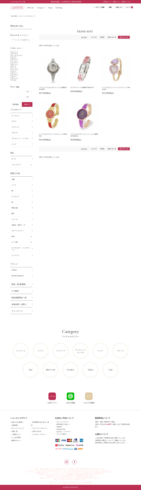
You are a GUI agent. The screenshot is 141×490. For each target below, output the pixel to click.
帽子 (13, 213)
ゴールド (14, 54)
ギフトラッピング (18, 428)
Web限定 (15, 291)
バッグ (14, 185)
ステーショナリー (18, 231)
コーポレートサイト (39, 434)
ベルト (20, 16)
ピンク (13, 66)
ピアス (14, 121)
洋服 (13, 179)
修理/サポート (16, 440)
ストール (15, 219)
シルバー (14, 52)
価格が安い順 (112, 37)
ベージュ (14, 61)
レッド (13, 68)
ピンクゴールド (16, 55)
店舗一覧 (15, 431)
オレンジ (14, 64)
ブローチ (15, 133)
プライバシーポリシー (39, 428)
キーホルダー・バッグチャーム (21, 249)
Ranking (59, 7)
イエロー (14, 62)
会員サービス (126, 2)
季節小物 (15, 208)
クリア (13, 57)
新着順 (102, 37)
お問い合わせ (36, 431)
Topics (50, 7)
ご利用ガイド (107, 2)
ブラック (14, 78)
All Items (30, 7)
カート (127, 7)
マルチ (13, 80)
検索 (109, 7)
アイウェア (15, 196)
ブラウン (14, 75)
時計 (15, 16)
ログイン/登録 (98, 7)
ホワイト (14, 59)
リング (14, 144)
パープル (14, 69)
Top (12, 16)
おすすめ (94, 37)
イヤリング (15, 127)
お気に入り (118, 7)
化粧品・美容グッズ (18, 225)
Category (40, 7)
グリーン (14, 73)
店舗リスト (116, 2)
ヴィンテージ (17, 311)
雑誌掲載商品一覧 (19, 298)
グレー (13, 76)
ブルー (13, 71)
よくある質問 (16, 437)
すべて (14, 159)
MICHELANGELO (18, 276)
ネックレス (15, 116)
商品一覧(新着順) (19, 284)
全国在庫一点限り (19, 304)
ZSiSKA (14, 270)
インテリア (15, 255)
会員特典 (15, 425)
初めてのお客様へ (18, 422)
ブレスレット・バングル (20, 138)
